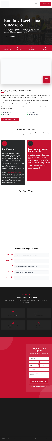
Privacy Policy (38, 438)
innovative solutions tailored (14, 172)
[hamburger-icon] (36, 3)
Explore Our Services (10, 119)
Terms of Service (46, 438)
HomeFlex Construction (7, 152)
